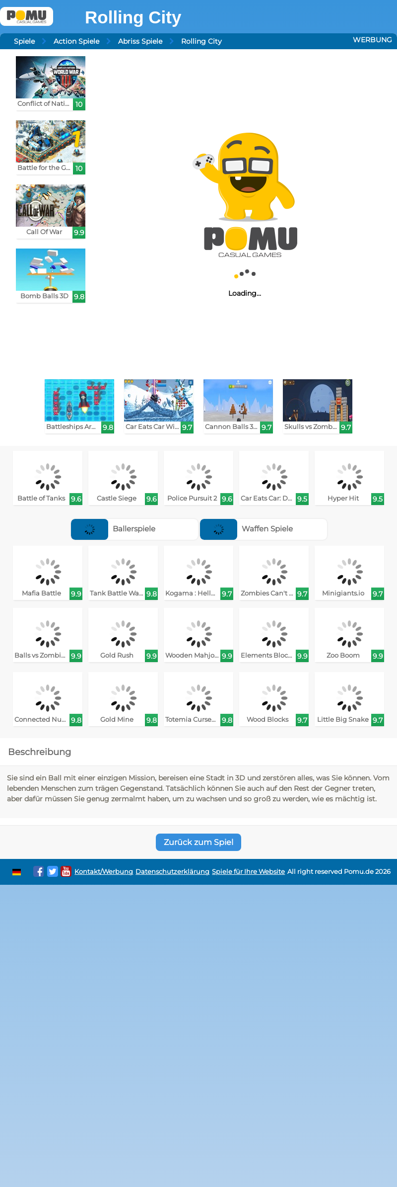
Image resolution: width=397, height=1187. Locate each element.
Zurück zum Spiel (198, 842)
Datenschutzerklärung (172, 871)
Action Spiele (76, 41)
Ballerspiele (113, 528)
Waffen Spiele (246, 528)
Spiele (24, 41)
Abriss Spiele (140, 41)
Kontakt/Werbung (103, 871)
